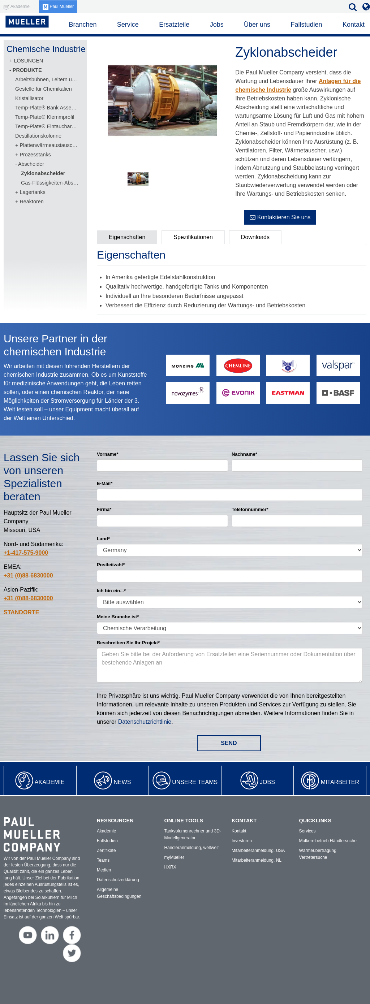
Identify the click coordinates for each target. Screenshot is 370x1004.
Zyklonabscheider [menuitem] (43, 173)
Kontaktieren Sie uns (280, 217)
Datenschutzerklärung (118, 879)
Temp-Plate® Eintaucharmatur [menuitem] (47, 126)
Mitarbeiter (340, 782)
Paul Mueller (58, 6)
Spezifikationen (193, 237)
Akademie (50, 782)
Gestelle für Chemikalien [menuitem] (43, 89)
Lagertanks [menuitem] (32, 192)
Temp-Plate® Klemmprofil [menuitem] (44, 117)
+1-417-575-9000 (26, 553)
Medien (104, 870)
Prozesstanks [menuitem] (35, 154)
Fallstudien (306, 24)
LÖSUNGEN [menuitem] (28, 61)
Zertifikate (106, 850)
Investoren (242, 840)
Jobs (267, 782)
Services (307, 831)
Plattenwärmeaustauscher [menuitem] (49, 145)
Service (128, 24)
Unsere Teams (195, 782)
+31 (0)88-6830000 (28, 575)
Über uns (257, 24)
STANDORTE (21, 612)
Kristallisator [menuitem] (29, 98)
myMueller (174, 857)
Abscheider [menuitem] (31, 164)
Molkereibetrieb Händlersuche (327, 840)
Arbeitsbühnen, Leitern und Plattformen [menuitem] (47, 79)
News (122, 782)
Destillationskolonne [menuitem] (38, 136)
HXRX (170, 867)
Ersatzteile (174, 24)
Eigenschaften (127, 237)
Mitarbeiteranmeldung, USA (258, 850)
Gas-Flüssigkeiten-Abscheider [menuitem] (50, 183)
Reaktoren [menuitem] (31, 201)
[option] (162, 102)
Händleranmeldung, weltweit (191, 847)
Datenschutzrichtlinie (145, 722)
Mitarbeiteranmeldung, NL (256, 860)
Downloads (255, 237)
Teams (103, 860)
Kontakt (354, 24)
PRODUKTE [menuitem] (27, 70)
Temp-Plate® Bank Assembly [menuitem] (47, 108)
